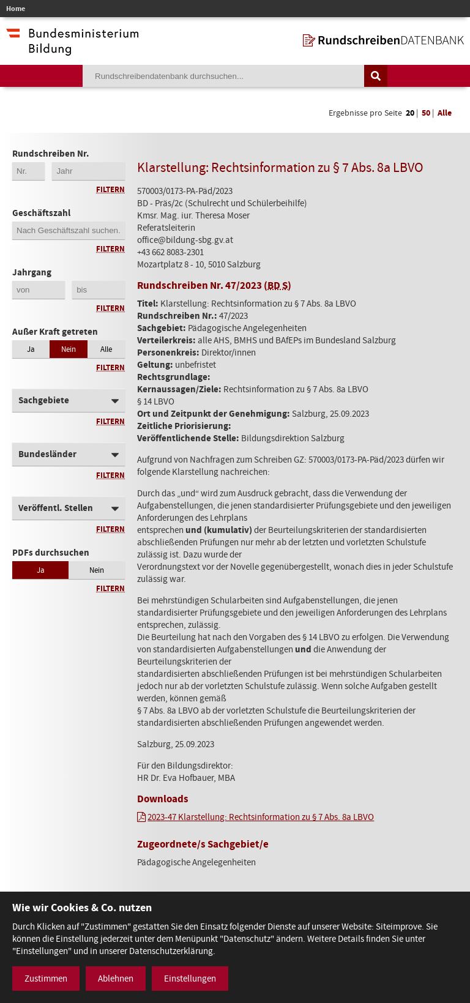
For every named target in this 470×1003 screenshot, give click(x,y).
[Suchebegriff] (223, 76)
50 (426, 113)
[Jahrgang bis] (98, 290)
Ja (31, 349)
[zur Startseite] (383, 40)
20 (410, 113)
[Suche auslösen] (375, 76)
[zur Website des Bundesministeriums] (72, 49)
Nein (68, 349)
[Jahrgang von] (38, 290)
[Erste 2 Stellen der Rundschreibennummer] (28, 171)
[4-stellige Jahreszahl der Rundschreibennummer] (88, 171)
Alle (445, 113)
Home (15, 8)
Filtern (110, 189)
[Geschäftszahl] (68, 230)
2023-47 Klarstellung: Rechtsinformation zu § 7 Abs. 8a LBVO (260, 817)
